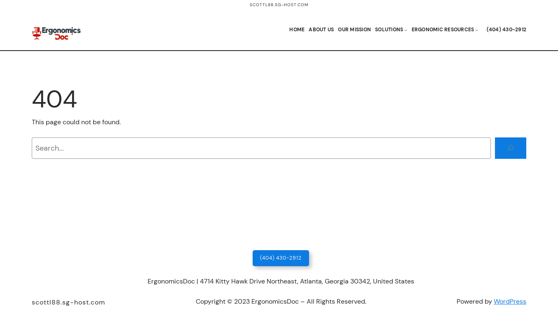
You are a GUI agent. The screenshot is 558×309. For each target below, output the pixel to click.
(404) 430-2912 (281, 258)
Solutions (389, 29)
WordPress (510, 301)
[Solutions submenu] (405, 29)
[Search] (510, 148)
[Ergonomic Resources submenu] (476, 29)
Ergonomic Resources (443, 29)
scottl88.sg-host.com (279, 4)
